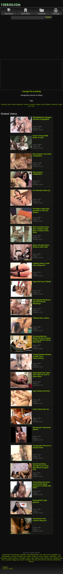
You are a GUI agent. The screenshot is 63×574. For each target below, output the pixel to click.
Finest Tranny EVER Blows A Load (40, 137)
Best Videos (25, 14)
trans (32, 106)
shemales (23, 554)
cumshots (54, 104)
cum (51, 558)
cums (59, 556)
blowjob (47, 104)
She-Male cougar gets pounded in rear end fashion (41, 210)
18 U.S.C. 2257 (8, 568)
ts (37, 556)
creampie (8, 560)
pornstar (32, 104)
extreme (26, 104)
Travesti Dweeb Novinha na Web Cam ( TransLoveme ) (42, 356)
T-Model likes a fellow (41, 318)
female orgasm (13, 558)
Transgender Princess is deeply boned (42, 446)
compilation (54, 554)
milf (33, 560)
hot (25, 556)
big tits (22, 560)
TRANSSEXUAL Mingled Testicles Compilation (42, 118)
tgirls (28, 558)
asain (42, 558)
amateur (38, 104)
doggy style (16, 560)
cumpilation (22, 558)
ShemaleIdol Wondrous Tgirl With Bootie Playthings (41, 302)
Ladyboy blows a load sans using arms (41, 264)
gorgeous (56, 558)
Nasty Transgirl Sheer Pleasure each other (41, 246)
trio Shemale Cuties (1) (41, 190)
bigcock (31, 561)
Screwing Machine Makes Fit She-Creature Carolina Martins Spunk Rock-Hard (42, 339)
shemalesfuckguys (33, 554)
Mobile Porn (11, 4)
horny (41, 556)
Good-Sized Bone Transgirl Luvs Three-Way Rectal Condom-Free (41, 466)
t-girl (32, 558)
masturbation (6, 556)
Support (5, 567)
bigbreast (20, 104)
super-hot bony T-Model (42, 282)
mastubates (53, 556)
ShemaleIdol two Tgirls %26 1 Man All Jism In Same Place (41, 374)
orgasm (45, 556)
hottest (29, 556)
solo (41, 554)
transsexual (6, 554)
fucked (47, 558)
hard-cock (46, 554)
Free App (56, 14)
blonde (44, 560)
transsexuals (15, 554)
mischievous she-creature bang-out (39, 519)
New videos (9, 14)
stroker (34, 556)
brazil (14, 104)
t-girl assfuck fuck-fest (41, 391)
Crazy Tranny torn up (41, 409)
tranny (9, 104)
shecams (50, 560)
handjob (28, 560)
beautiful (20, 556)
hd (59, 554)
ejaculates (4, 558)
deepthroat (57, 560)
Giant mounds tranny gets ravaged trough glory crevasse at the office (41, 229)
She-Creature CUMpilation (38, 173)
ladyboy (37, 558)
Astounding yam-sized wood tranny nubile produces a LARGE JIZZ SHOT (42, 485)
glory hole (38, 560)
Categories (42, 14)
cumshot (14, 556)
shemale (4, 104)
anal (43, 104)
